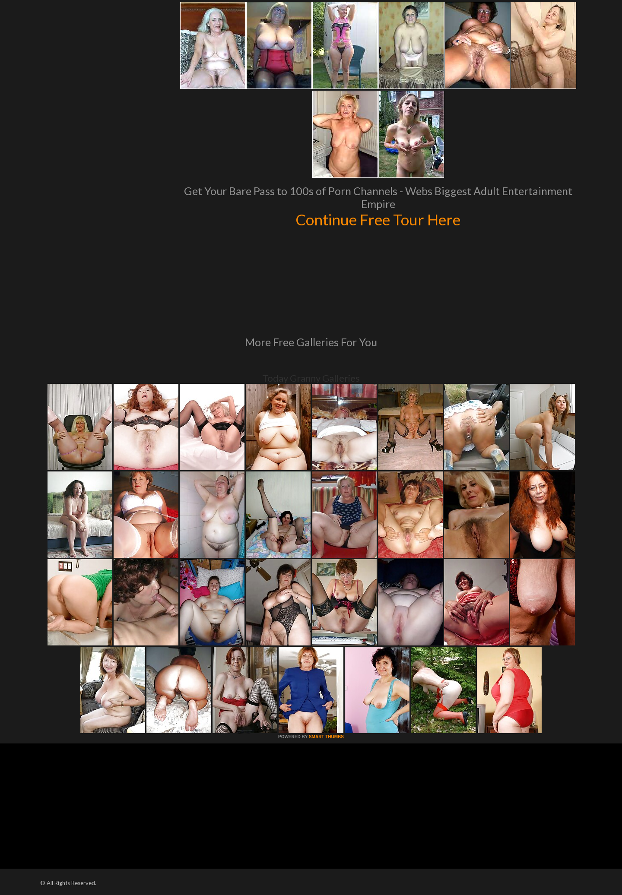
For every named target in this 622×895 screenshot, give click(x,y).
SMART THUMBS (326, 736)
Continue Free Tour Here (377, 219)
